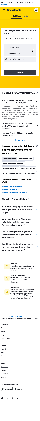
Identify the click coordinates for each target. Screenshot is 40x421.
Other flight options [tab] (28, 168)
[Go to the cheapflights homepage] (15, 10)
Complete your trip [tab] (25, 158)
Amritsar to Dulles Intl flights (12, 186)
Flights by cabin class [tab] (10, 168)
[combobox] (8, 38)
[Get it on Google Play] (7, 389)
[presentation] (37, 93)
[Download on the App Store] (19, 389)
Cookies (4, 4)
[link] (7, 398)
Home (11, 316)
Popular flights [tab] (30, 173)
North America (19, 316)
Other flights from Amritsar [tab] (12, 173)
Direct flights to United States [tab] (13, 163)
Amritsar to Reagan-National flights (14, 192)
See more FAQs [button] (20, 140)
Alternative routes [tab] (9, 158)
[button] (37, 3)
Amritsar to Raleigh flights (11, 189)
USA (27, 316)
